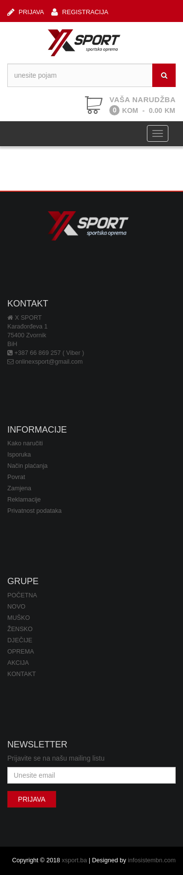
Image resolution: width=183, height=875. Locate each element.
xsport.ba (74, 860)
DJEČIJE (19, 640)
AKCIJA (18, 662)
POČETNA (22, 595)
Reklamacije (24, 499)
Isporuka (19, 454)
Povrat (16, 477)
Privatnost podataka (34, 510)
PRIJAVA (25, 12)
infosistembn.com (152, 860)
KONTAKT (21, 674)
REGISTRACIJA (79, 12)
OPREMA (20, 651)
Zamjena (19, 488)
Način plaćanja (27, 465)
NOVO (16, 606)
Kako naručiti (25, 443)
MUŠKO (18, 617)
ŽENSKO (20, 629)
